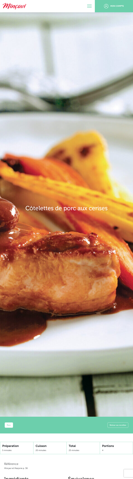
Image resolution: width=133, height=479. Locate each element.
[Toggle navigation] (89, 6)
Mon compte (114, 6)
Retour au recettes (118, 425)
